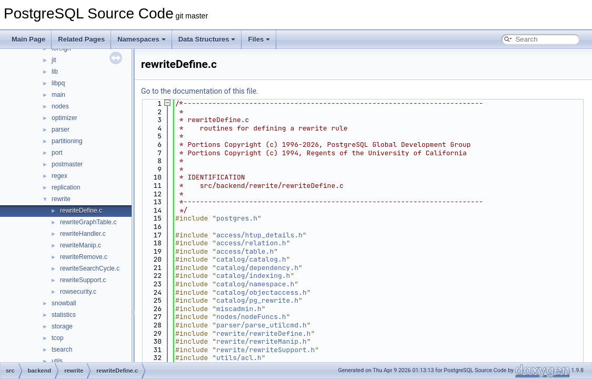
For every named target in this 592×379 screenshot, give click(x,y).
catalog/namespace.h (255, 284)
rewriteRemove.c (83, 257)
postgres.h (236, 218)
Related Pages (81, 39)
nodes (60, 106)
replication (66, 187)
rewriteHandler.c (83, 233)
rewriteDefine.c (81, 210)
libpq (58, 83)
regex (59, 175)
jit (54, 60)
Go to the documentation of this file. (199, 91)
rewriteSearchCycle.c (89, 268)
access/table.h (245, 251)
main (58, 94)
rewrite (61, 199)
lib (55, 71)
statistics (64, 314)
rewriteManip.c (80, 245)
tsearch (62, 349)
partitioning (67, 141)
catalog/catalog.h (251, 259)
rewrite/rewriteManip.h (261, 341)
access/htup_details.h (259, 235)
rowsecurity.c (78, 291)
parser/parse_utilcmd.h (261, 325)
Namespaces (141, 39)
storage (62, 326)
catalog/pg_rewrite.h (257, 300)
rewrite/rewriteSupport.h (265, 349)
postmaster (67, 164)
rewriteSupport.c (83, 280)
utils (57, 361)
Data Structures (207, 39)
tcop (58, 338)
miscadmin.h (239, 308)
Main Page (28, 39)
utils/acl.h (239, 357)
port (57, 152)
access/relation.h (251, 242)
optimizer (64, 118)
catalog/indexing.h (253, 275)
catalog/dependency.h (257, 267)
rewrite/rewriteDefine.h (263, 333)
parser (60, 129)
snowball (64, 303)
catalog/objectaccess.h (261, 292)
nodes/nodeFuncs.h (251, 316)
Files (259, 39)
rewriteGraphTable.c (88, 222)
